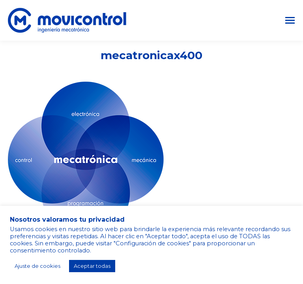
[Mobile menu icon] (290, 20)
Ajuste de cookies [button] (37, 266)
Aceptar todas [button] (92, 266)
